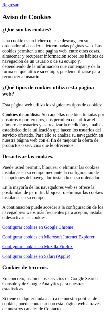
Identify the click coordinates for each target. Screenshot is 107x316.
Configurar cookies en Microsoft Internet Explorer (48, 236)
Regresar (10, 4)
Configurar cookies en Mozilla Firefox (37, 246)
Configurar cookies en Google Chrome (37, 227)
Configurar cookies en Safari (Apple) (36, 256)
